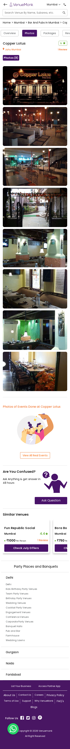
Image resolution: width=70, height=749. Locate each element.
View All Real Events (35, 455)
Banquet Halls (14, 626)
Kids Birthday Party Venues (21, 589)
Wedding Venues (16, 603)
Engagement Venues (18, 612)
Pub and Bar (13, 630)
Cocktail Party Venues (18, 607)
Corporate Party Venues (20, 621)
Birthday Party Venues (19, 598)
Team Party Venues (17, 593)
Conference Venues (17, 617)
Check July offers (26, 548)
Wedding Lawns (15, 640)
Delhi (8, 584)
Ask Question (50, 500)
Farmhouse (12, 635)
